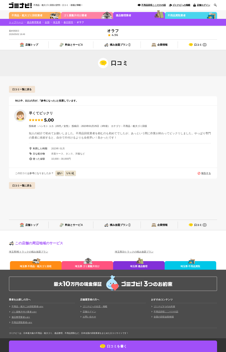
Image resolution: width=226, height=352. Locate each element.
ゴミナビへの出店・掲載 (95, 306)
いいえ (70, 173)
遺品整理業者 (123, 15)
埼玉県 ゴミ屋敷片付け (87, 266)
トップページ (16, 22)
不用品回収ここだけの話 (153, 5)
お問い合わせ (89, 316)
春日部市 (68, 22)
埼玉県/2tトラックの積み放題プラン (134, 251)
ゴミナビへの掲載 (181, 5)
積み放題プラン (120, 44)
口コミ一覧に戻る (22, 89)
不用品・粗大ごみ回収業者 (27, 306)
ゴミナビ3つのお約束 (164, 306)
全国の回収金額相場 (164, 316)
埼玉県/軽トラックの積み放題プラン (28, 251)
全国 (47, 22)
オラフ (80, 22)
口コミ (200, 44)
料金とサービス (74, 44)
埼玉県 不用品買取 (190, 266)
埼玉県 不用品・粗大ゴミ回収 (36, 266)
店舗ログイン (203, 5)
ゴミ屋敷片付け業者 (75, 15)
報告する (206, 173)
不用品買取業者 (177, 15)
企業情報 (162, 44)
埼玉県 (56, 22)
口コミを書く (117, 346)
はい (59, 173)
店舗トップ (31, 44)
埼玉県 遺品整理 (139, 266)
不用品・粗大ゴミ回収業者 (27, 15)
